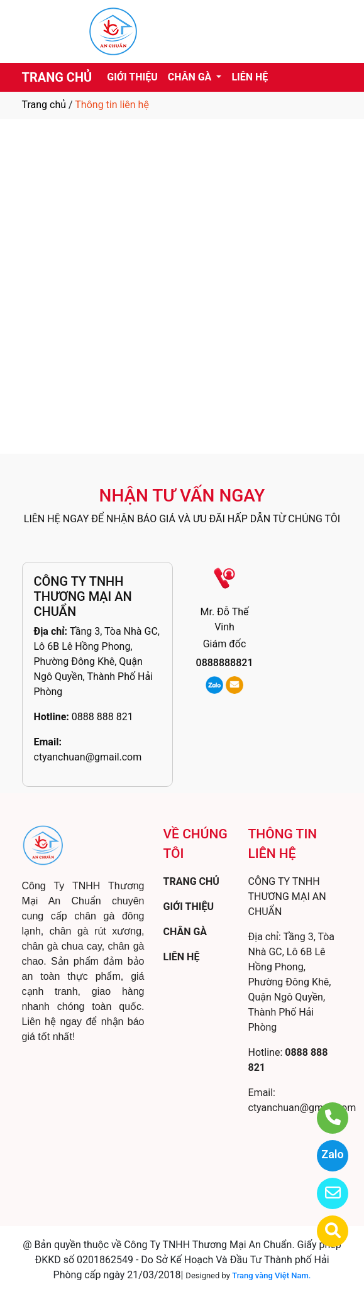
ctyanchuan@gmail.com (88, 757)
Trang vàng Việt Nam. (271, 1275)
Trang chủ (44, 105)
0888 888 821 (102, 717)
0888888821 (224, 663)
